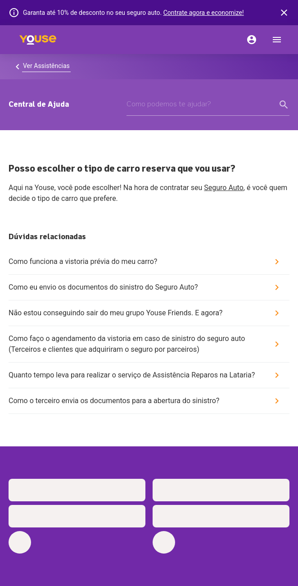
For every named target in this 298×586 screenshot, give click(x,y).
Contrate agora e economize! (203, 12)
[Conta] (251, 39)
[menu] (276, 39)
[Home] (38, 39)
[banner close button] (284, 12)
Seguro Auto (224, 187)
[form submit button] (284, 104)
